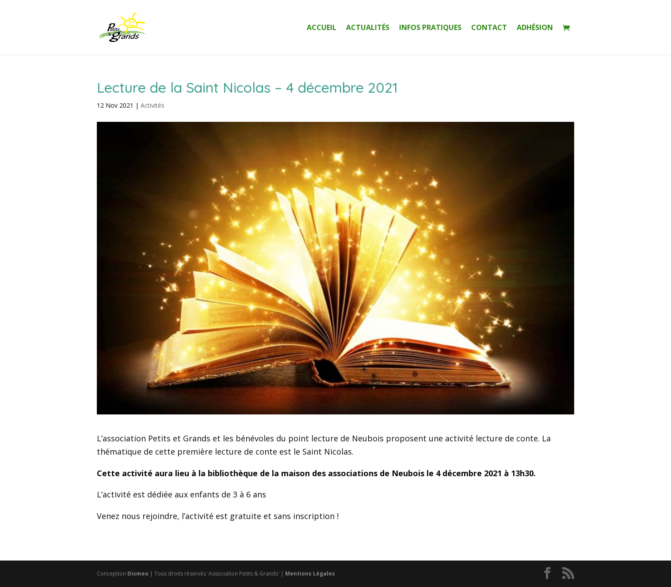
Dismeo (138, 573)
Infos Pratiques (430, 28)
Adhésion (535, 28)
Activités (152, 105)
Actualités (367, 28)
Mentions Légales (310, 573)
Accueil (321, 28)
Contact (489, 28)
